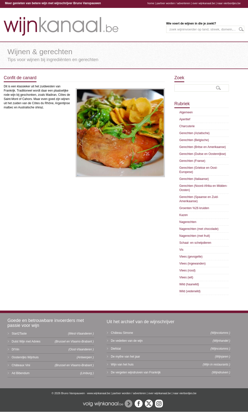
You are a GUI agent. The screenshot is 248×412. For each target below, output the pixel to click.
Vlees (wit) (186, 277)
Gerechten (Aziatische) (194, 133)
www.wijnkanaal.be (98, 393)
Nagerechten (187, 222)
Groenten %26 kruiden (194, 208)
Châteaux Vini (21, 365)
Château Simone (122, 333)
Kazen (183, 215)
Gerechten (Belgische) (194, 140)
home (150, 3)
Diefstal (116, 348)
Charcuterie (187, 126)
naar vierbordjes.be (229, 3)
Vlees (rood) (187, 270)
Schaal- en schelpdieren (195, 242)
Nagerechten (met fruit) (194, 236)
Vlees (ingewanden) (192, 263)
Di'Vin (15, 349)
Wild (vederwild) (189, 291)
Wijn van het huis (122, 364)
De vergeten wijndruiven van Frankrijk (136, 372)
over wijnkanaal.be (203, 3)
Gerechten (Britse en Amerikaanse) (202, 147)
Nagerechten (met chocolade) (198, 229)
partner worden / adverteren (173, 3)
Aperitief (184, 119)
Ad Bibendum (21, 373)
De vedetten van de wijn (127, 340)
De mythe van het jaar (125, 356)
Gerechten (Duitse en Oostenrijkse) (202, 154)
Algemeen (186, 112)
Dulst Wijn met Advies (26, 341)
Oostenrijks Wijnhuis (25, 357)
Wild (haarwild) (189, 284)
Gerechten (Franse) (192, 161)
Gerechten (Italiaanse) (194, 179)
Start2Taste (19, 333)
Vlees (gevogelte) (190, 256)
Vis (181, 249)
